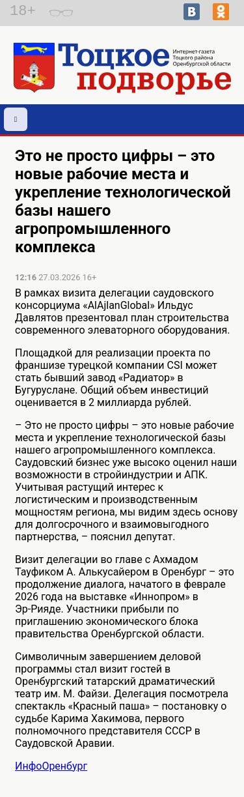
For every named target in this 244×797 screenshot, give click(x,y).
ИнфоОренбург (51, 766)
